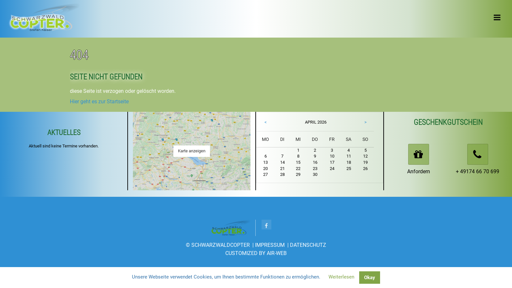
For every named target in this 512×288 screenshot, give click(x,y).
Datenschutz (308, 245)
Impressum (270, 245)
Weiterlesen (341, 277)
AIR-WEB (277, 253)
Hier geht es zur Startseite (99, 101)
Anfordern (418, 171)
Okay (369, 277)
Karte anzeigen (191, 150)
